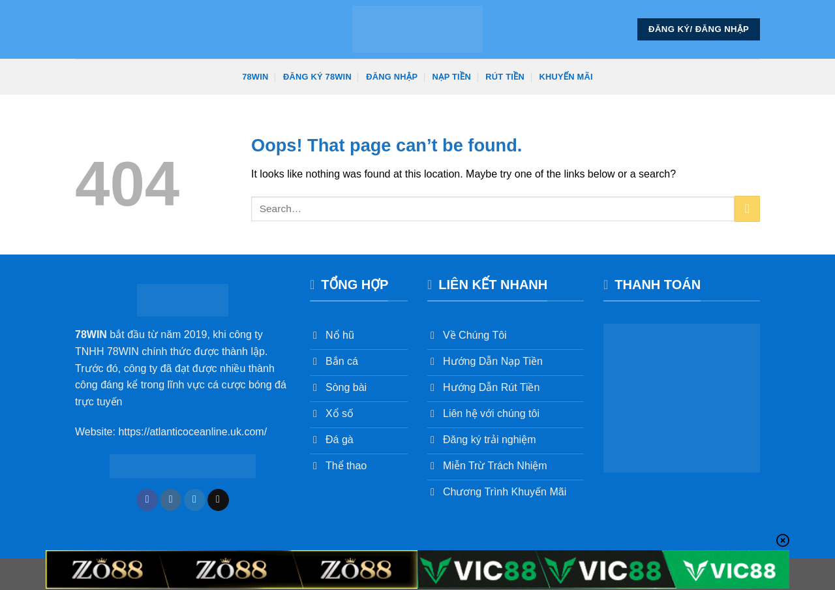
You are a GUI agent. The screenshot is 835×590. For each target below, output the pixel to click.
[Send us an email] (218, 500)
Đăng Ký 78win (317, 77)
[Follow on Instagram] (170, 500)
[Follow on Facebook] (147, 500)
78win (255, 77)
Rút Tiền (504, 77)
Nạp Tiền (452, 77)
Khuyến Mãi (566, 77)
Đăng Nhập (392, 77)
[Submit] (747, 208)
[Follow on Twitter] (194, 500)
